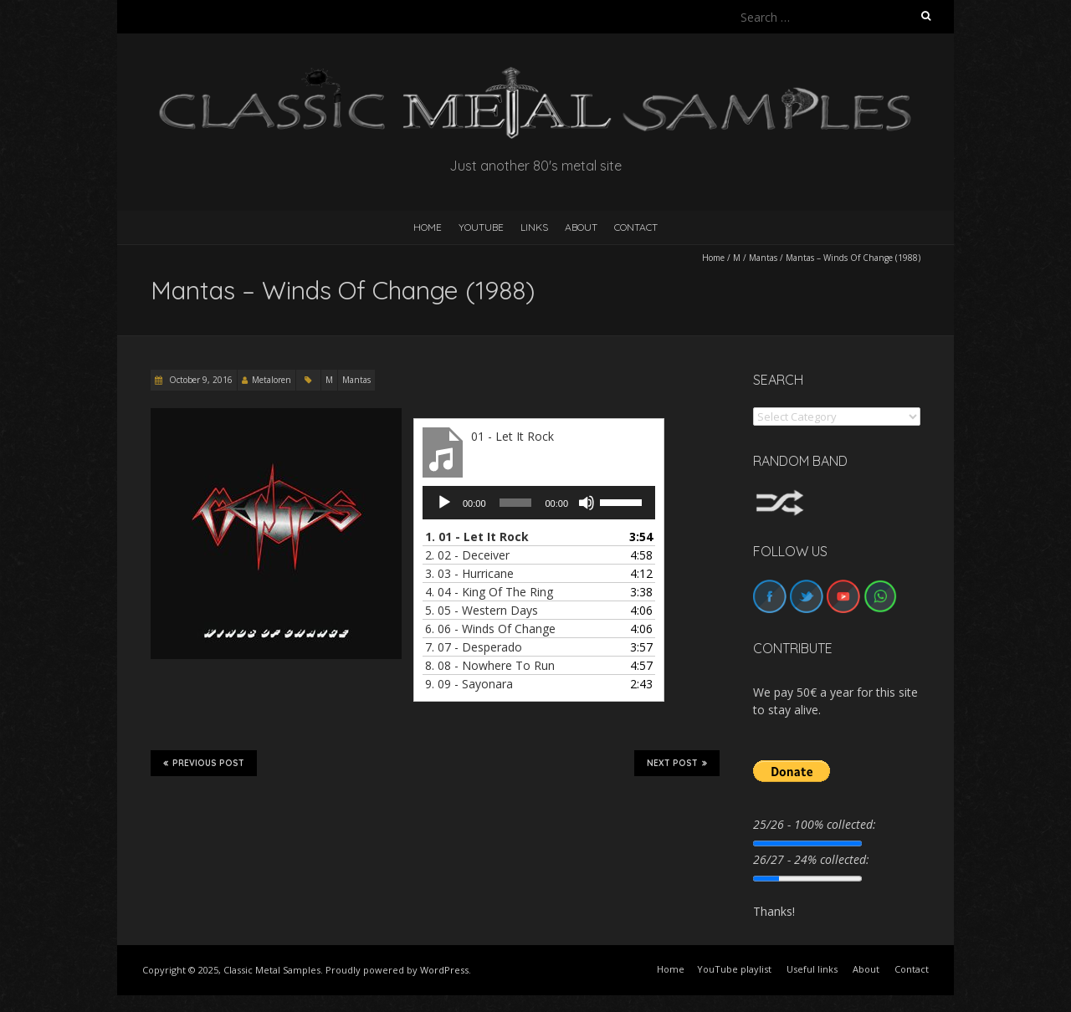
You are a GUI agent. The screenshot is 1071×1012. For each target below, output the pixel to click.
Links (534, 227)
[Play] (444, 502)
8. (490, 665)
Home (713, 257)
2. (467, 555)
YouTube (481, 227)
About (581, 227)
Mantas (763, 257)
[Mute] (586, 502)
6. (490, 628)
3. (469, 573)
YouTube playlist (734, 969)
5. (481, 610)
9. (469, 684)
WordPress (444, 969)
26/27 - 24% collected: (811, 859)
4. (489, 592)
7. (473, 647)
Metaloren (271, 380)
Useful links (812, 969)
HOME (427, 227)
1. (477, 536)
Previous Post (203, 762)
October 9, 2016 (200, 380)
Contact (636, 227)
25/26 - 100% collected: (814, 824)
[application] (539, 502)
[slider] (516, 502)
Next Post (677, 762)
